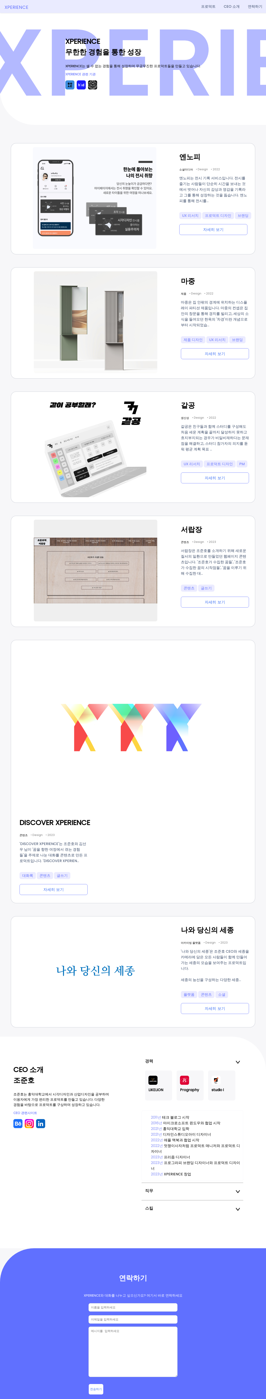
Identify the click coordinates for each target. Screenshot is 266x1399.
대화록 (27, 875)
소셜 (221, 994)
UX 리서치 (190, 215)
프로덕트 (208, 6)
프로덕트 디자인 (218, 215)
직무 (192, 1191)
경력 (192, 1061)
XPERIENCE (16, 7)
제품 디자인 (193, 339)
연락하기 (255, 6)
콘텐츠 (189, 588)
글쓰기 (206, 588)
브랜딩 (243, 215)
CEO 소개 (232, 6)
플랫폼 (189, 994)
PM (242, 464)
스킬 (192, 1208)
